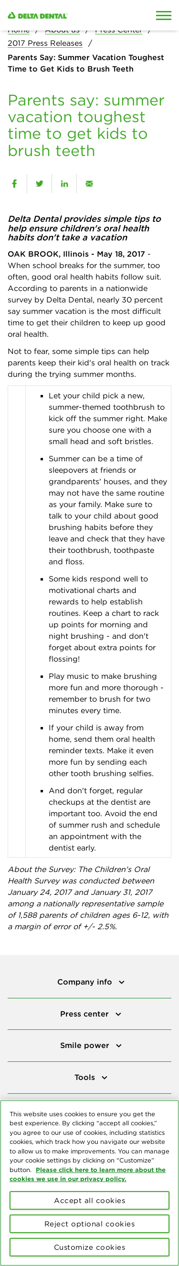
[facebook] (14, 183)
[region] (89, 1183)
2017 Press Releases (45, 43)
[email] (89, 183)
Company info (86, 981)
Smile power (86, 1045)
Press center (85, 1013)
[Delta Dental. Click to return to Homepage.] (67, 15)
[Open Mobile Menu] (163, 15)
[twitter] (39, 183)
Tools (85, 1077)
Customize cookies (90, 1247)
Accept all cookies (89, 1200)
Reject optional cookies (89, 1223)
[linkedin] (64, 183)
